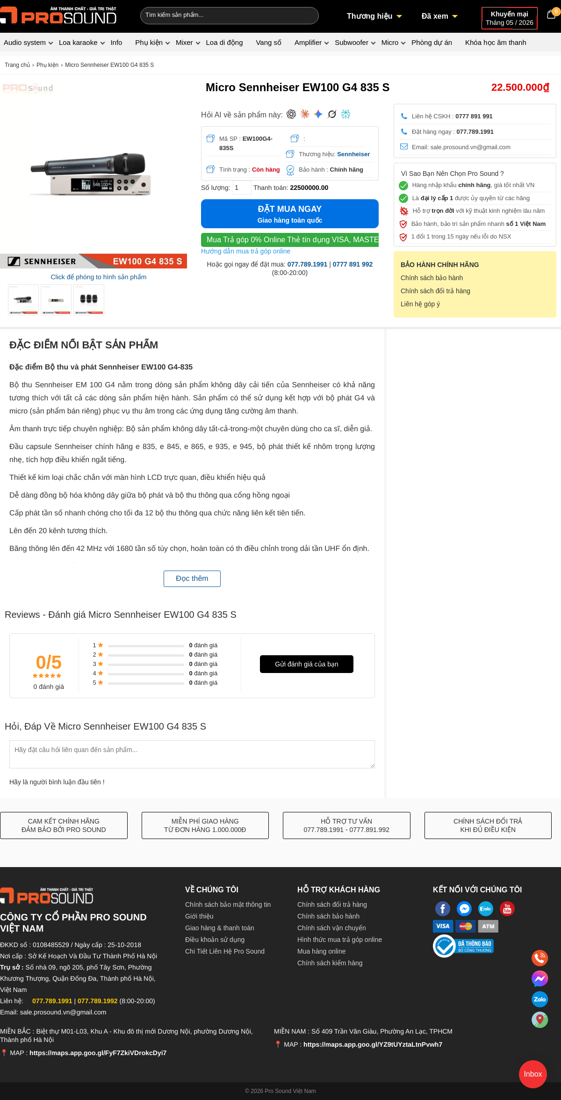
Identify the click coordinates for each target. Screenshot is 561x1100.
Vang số (268, 42)
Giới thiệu (199, 916)
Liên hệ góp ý (420, 304)
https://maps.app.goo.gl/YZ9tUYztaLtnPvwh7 (372, 1044)
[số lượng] (242, 188)
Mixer (184, 42)
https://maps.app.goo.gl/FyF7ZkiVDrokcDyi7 (97, 1053)
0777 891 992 (353, 264)
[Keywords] (214, 14)
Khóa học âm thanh (495, 42)
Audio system (25, 42)
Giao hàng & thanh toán (219, 928)
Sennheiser (353, 154)
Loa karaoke (78, 42)
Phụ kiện (149, 42)
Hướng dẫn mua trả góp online (245, 251)
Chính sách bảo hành (432, 278)
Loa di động (224, 42)
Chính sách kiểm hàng (330, 963)
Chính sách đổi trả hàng (435, 291)
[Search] (305, 14)
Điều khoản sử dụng (215, 939)
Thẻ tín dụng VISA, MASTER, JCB (305, 240)
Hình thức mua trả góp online (339, 939)
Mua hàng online (321, 951)
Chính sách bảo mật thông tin (228, 904)
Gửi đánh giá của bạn (306, 664)
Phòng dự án (431, 42)
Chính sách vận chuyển (331, 928)
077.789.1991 (308, 264)
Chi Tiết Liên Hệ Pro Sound (225, 951)
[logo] (58, 14)
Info (116, 42)
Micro (390, 42)
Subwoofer (351, 42)
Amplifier (308, 42)
